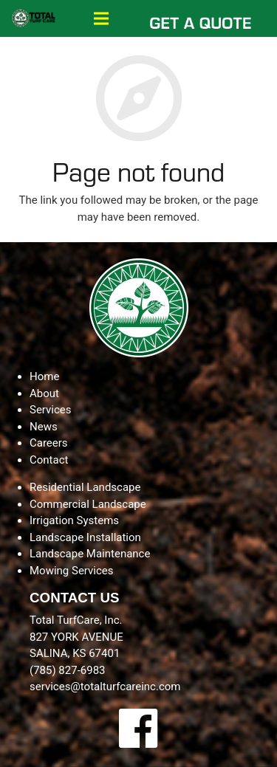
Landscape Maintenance (90, 553)
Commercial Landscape (88, 504)
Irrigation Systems (74, 520)
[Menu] (101, 18)
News (44, 426)
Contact (49, 460)
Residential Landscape (85, 487)
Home (44, 376)
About (44, 393)
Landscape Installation (85, 537)
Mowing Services (72, 570)
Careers (49, 443)
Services (51, 409)
